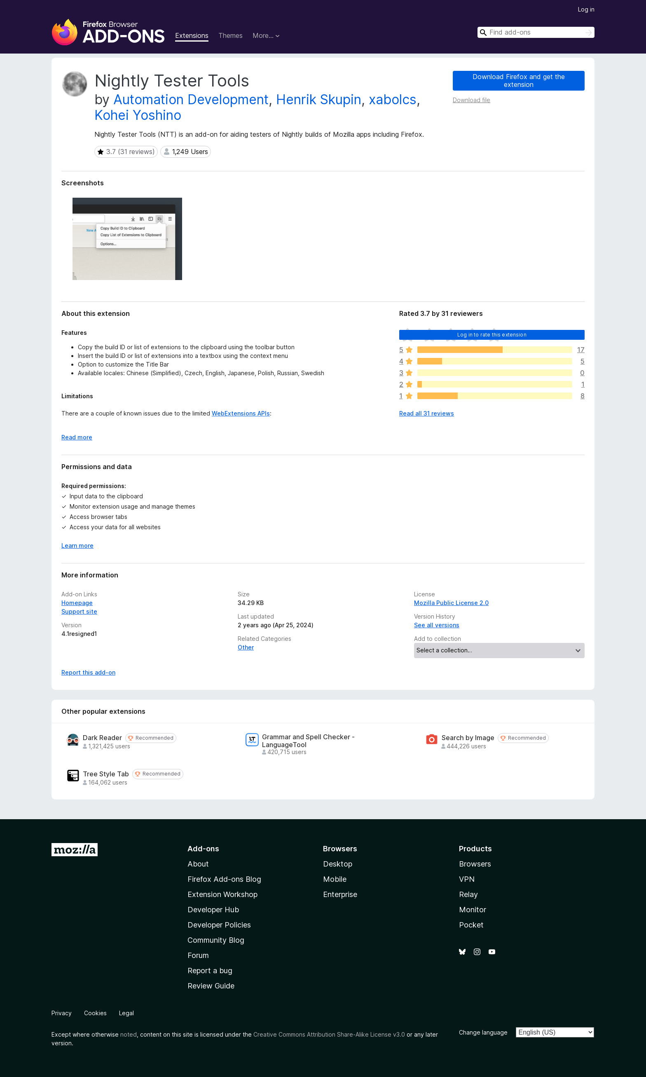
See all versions (436, 624)
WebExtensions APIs (241, 413)
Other (246, 647)
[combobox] (536, 32)
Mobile (334, 879)
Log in (586, 9)
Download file (471, 99)
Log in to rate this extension (492, 335)
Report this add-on (88, 672)
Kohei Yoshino (137, 115)
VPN (467, 879)
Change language (483, 1032)
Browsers (475, 864)
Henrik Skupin (318, 99)
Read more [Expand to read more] (76, 437)
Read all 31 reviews (426, 413)
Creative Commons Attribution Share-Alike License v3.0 (329, 1034)
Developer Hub (213, 909)
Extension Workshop (222, 894)
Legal (126, 1012)
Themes (230, 35)
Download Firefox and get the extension (519, 80)
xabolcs (393, 99)
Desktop (337, 864)
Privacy (61, 1012)
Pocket (471, 924)
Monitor (472, 909)
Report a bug (209, 970)
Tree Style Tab (106, 774)
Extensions (191, 35)
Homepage (77, 602)
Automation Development (191, 99)
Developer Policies (219, 924)
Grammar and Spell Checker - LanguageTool (308, 741)
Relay (468, 894)
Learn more (77, 545)
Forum (198, 955)
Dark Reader (102, 738)
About (198, 864)
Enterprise (340, 894)
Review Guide (210, 985)
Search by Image (468, 738)
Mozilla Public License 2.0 (451, 602)
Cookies (95, 1012)
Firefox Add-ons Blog (224, 879)
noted (128, 1034)
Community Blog (215, 940)
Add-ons (203, 848)
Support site (79, 611)
